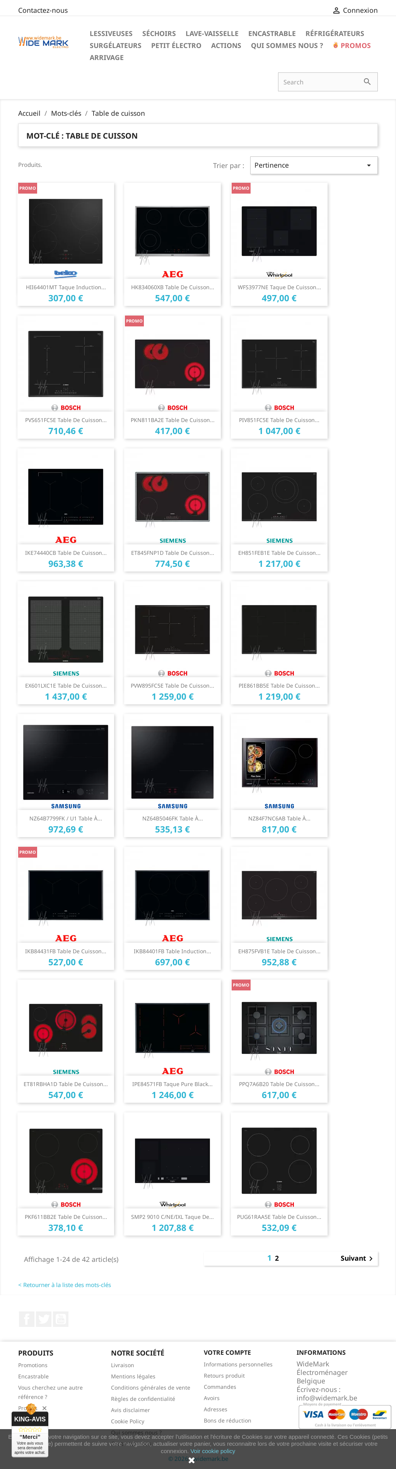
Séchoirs (159, 33)
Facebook (26, 1319)
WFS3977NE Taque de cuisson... (279, 287)
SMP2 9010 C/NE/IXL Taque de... (172, 1216)
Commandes (220, 1386)
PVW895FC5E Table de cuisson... (172, 685)
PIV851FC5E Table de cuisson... (279, 420)
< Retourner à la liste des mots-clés (64, 1285)
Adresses (215, 1409)
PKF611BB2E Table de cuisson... (66, 1216)
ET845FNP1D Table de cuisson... (172, 552)
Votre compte (227, 1352)
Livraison (122, 1365)
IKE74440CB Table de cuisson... (66, 552)
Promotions (33, 1365)
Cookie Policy (127, 1421)
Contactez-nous (43, 10)
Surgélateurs (116, 45)
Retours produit (224, 1375)
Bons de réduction (227, 1420)
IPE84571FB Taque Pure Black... (172, 1084)
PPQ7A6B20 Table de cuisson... (279, 1084)
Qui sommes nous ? (287, 45)
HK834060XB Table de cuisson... (172, 287)
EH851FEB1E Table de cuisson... (279, 552)
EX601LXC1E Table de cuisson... (66, 685)
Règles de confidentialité (143, 1398)
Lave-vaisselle (212, 33)
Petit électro (176, 45)
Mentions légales (133, 1376)
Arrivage (107, 57)
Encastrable (272, 33)
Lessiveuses (111, 33)
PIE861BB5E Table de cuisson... (279, 685)
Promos (355, 45)
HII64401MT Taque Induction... (66, 287)
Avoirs (212, 1398)
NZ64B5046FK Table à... (172, 818)
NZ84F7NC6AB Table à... (279, 818)
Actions (226, 45)
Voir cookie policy (212, 1451)
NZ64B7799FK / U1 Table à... (65, 818)
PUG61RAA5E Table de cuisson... (279, 1216)
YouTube (60, 1319)
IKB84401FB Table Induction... (172, 951)
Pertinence (314, 165)
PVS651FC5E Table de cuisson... (66, 420)
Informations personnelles (238, 1364)
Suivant (358, 1258)
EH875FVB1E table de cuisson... (279, 951)
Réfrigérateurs (335, 33)
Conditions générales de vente (150, 1387)
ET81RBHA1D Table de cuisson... (66, 1084)
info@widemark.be (327, 1397)
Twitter (43, 1319)
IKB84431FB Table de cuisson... (65, 951)
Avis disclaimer (130, 1410)
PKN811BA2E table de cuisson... (173, 420)
